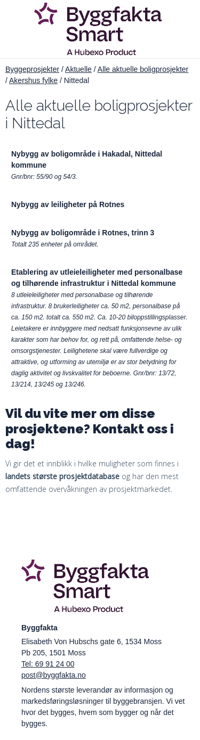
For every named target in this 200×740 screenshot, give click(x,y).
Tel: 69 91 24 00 (48, 664)
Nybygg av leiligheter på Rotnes (67, 204)
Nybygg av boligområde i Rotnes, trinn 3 (82, 232)
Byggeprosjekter (32, 69)
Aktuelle (78, 69)
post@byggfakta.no (53, 675)
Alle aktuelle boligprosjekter (143, 69)
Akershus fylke (33, 80)
